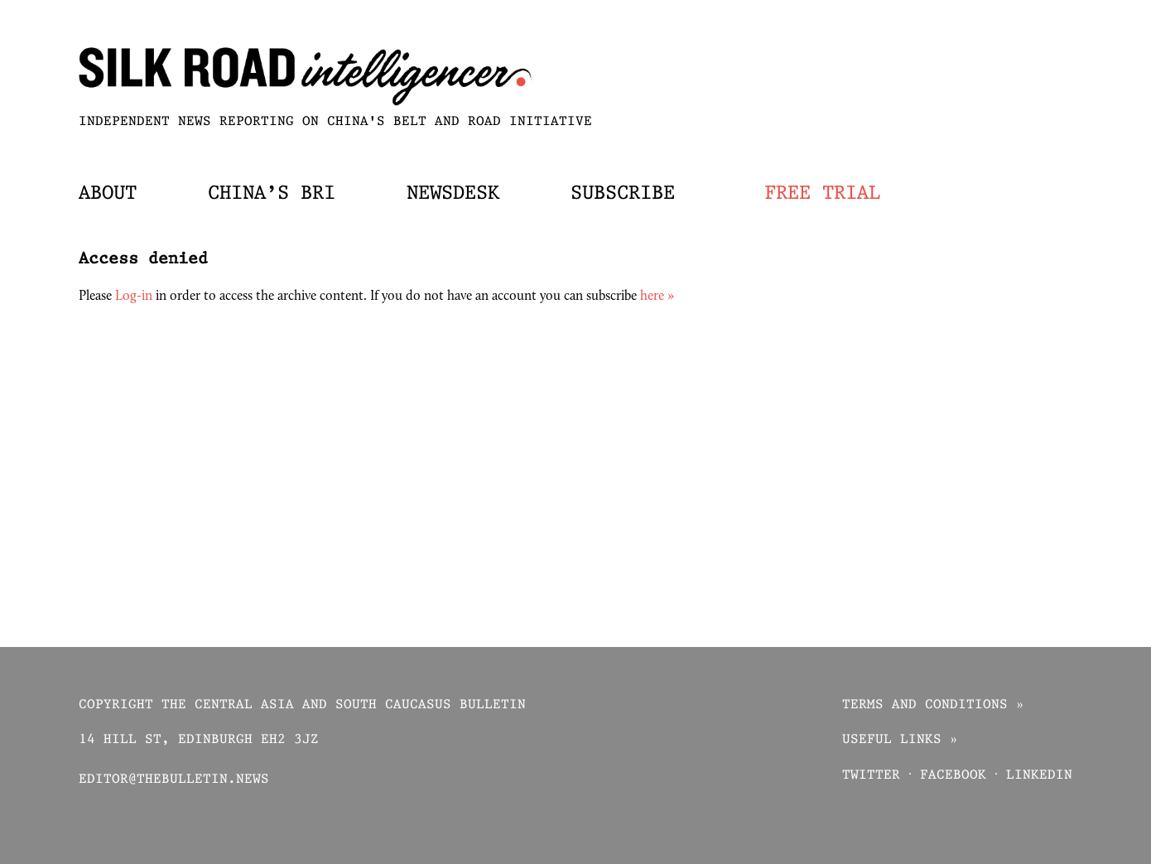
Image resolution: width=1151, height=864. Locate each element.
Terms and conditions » (933, 705)
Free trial (822, 194)
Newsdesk (453, 194)
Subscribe (623, 194)
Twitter (871, 776)
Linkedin (1039, 776)
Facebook (953, 776)
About (108, 194)
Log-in (133, 296)
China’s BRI (271, 194)
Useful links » (900, 740)
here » (657, 296)
